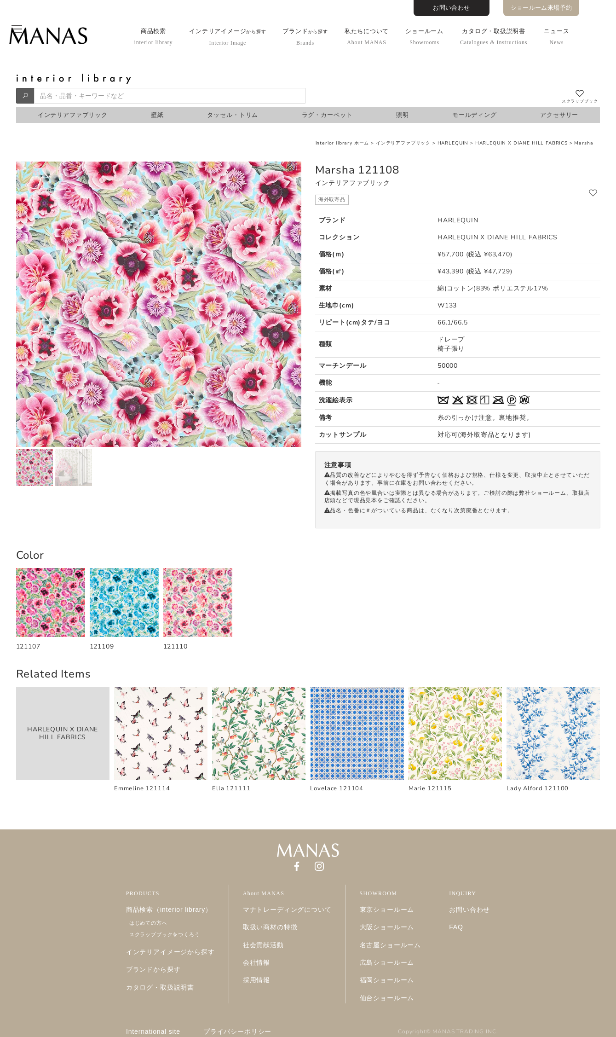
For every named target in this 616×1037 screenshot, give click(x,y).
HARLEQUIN (453, 143)
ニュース (556, 37)
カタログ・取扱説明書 (493, 37)
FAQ (456, 927)
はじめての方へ (148, 923)
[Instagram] (319, 865)
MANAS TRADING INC (464, 1031)
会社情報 (256, 962)
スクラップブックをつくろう (164, 934)
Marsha (583, 143)
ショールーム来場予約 (541, 8)
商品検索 (153, 37)
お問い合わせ (451, 8)
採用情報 (256, 980)
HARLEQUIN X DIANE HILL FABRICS (521, 143)
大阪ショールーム (387, 927)
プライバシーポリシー (237, 1031)
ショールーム (424, 37)
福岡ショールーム (387, 980)
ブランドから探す (153, 969)
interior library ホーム (342, 143)
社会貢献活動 (263, 945)
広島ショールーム (387, 962)
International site (153, 1031)
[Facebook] (296, 865)
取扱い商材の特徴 (270, 927)
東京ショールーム (387, 909)
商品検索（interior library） (169, 909)
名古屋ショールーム (390, 945)
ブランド (305, 37)
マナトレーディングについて (287, 909)
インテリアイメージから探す (170, 952)
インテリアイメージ (227, 37)
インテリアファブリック (403, 143)
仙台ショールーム (387, 998)
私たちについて (367, 37)
